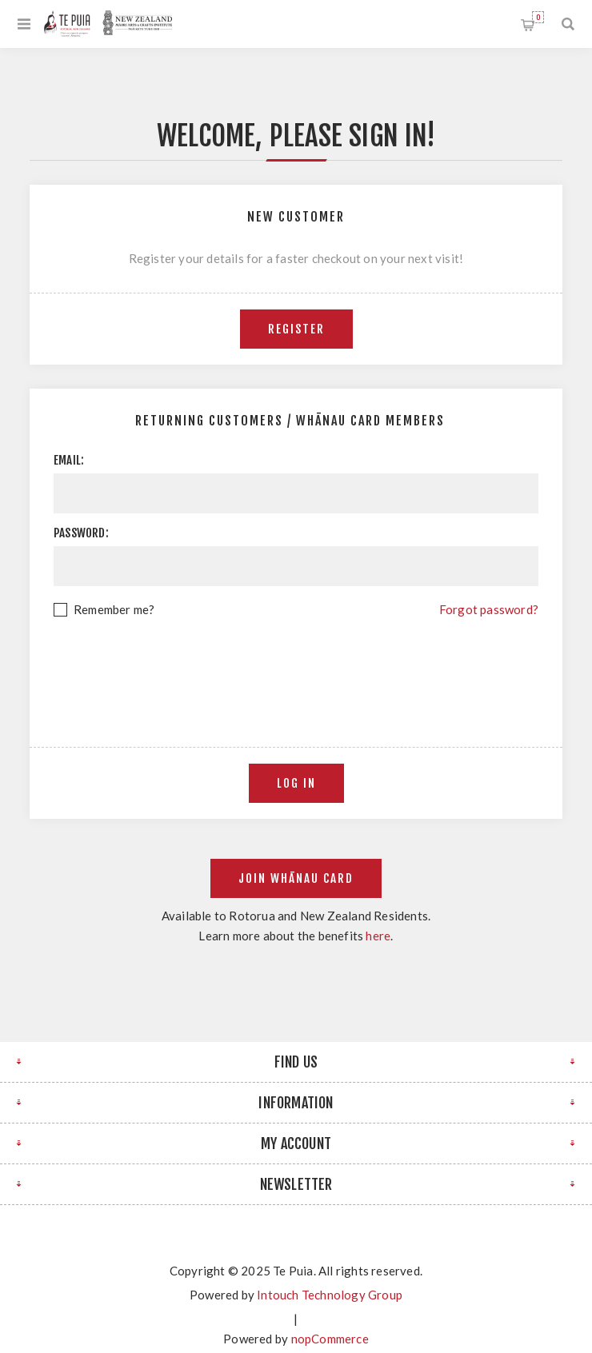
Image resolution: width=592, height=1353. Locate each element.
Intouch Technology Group (329, 1294)
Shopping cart (538, 17)
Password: (81, 533)
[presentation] (296, 664)
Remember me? (114, 609)
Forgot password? (488, 609)
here (378, 935)
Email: (69, 460)
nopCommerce (330, 1338)
